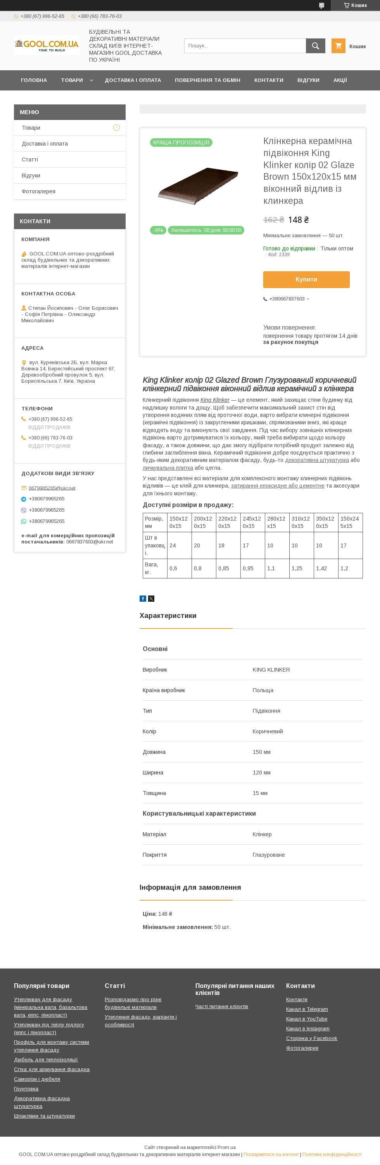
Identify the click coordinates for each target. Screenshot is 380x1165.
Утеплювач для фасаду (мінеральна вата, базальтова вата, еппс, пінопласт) (50, 1007)
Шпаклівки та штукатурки (44, 1116)
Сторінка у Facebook (311, 1038)
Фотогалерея (38, 191)
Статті (30, 159)
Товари (72, 80)
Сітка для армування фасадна (52, 1069)
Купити (307, 279)
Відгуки (308, 80)
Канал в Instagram (308, 1028)
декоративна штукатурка (317, 460)
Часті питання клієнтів (221, 1006)
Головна (34, 80)
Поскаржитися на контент (271, 1154)
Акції (340, 80)
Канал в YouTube (306, 1019)
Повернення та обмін (207, 80)
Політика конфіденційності (331, 1154)
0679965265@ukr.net (52, 488)
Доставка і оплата (133, 80)
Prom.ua (227, 1147)
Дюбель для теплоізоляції (46, 1060)
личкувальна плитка (168, 468)
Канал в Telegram (307, 1009)
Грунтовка (26, 1089)
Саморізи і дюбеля (37, 1079)
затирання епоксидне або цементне (278, 486)
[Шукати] (315, 45)
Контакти (268, 80)
